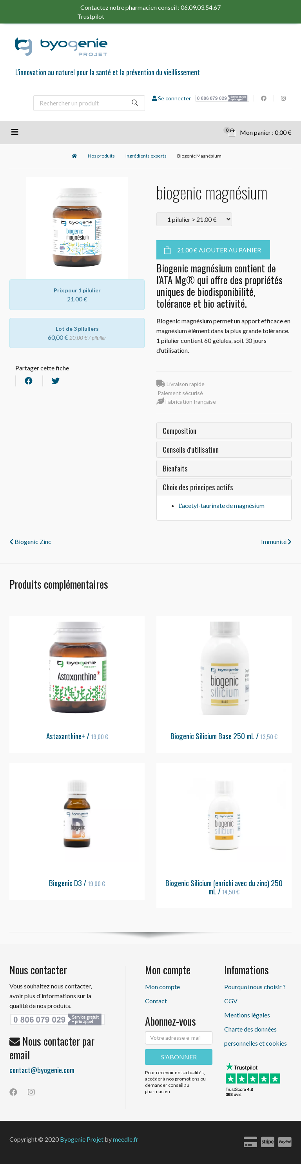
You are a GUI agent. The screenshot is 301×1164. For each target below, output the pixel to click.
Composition (179, 430)
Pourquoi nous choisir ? (255, 986)
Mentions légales (247, 1015)
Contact (156, 1000)
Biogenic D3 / (77, 882)
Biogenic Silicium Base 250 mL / (223, 735)
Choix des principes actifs (198, 486)
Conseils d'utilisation (191, 449)
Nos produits (101, 156)
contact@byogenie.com (41, 1069)
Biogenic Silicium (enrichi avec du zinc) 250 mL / (224, 886)
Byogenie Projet (81, 1139)
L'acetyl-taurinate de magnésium (221, 505)
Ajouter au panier (219, 250)
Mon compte (162, 986)
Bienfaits (175, 467)
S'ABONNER (179, 1057)
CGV (231, 1000)
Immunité (276, 541)
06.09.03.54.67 (201, 7)
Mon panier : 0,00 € (257, 131)
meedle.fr (125, 1139)
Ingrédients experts (146, 156)
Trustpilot (106, 16)
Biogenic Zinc (30, 541)
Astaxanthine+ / (77, 735)
